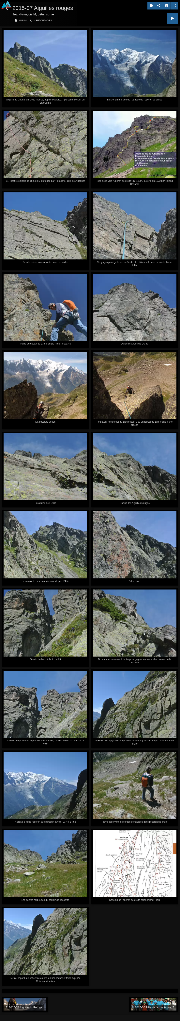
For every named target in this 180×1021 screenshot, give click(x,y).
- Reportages (43, 20)
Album (23, 20)
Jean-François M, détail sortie (33, 14)
